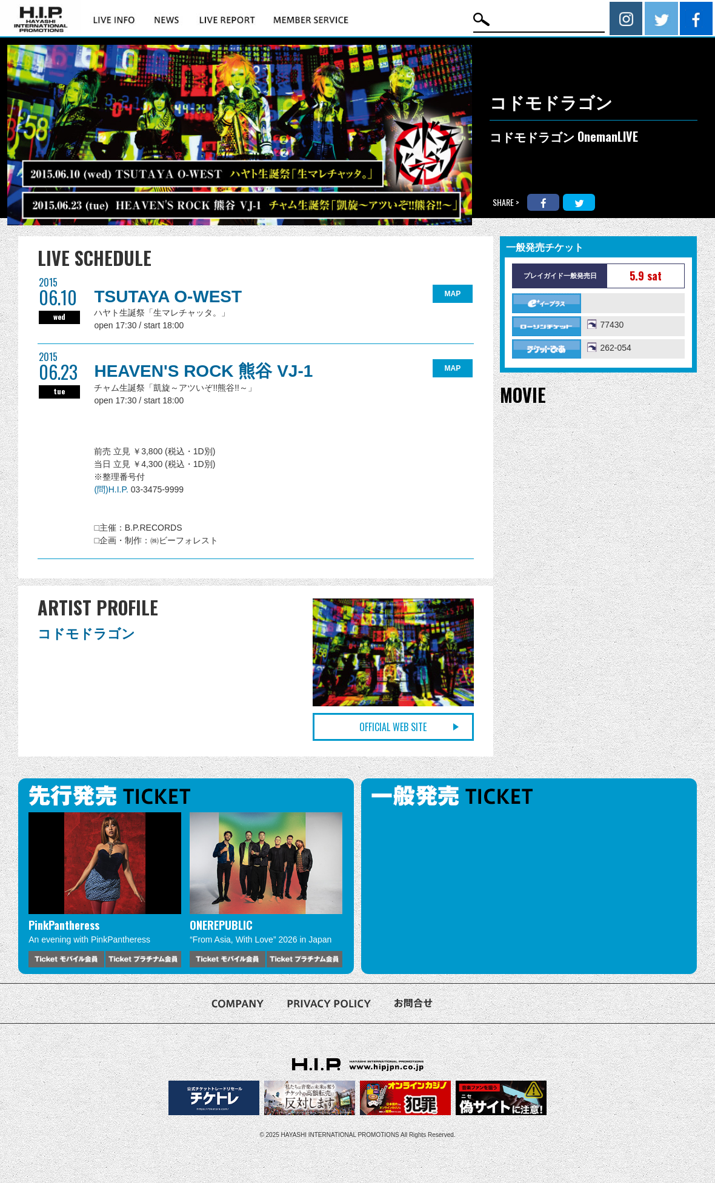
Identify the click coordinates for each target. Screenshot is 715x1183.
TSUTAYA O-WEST (168, 296)
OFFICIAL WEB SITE (393, 727)
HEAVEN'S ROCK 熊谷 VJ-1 (203, 371)
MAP (453, 294)
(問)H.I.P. (112, 489)
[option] (104, 889)
